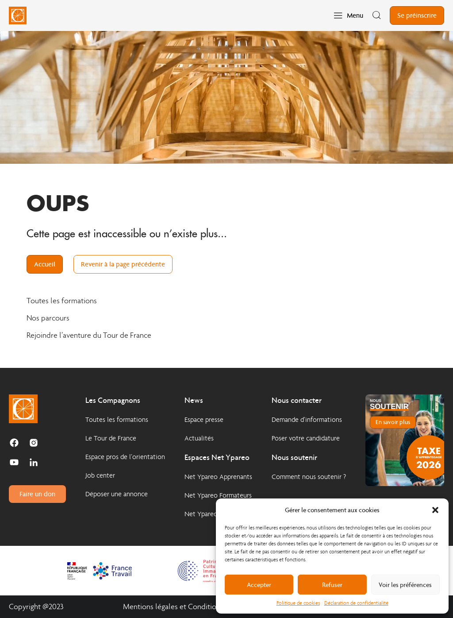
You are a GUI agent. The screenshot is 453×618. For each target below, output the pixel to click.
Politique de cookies (298, 603)
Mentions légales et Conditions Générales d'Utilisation (210, 606)
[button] (435, 510)
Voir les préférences (405, 585)
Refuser (332, 585)
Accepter (259, 585)
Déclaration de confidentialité (356, 603)
